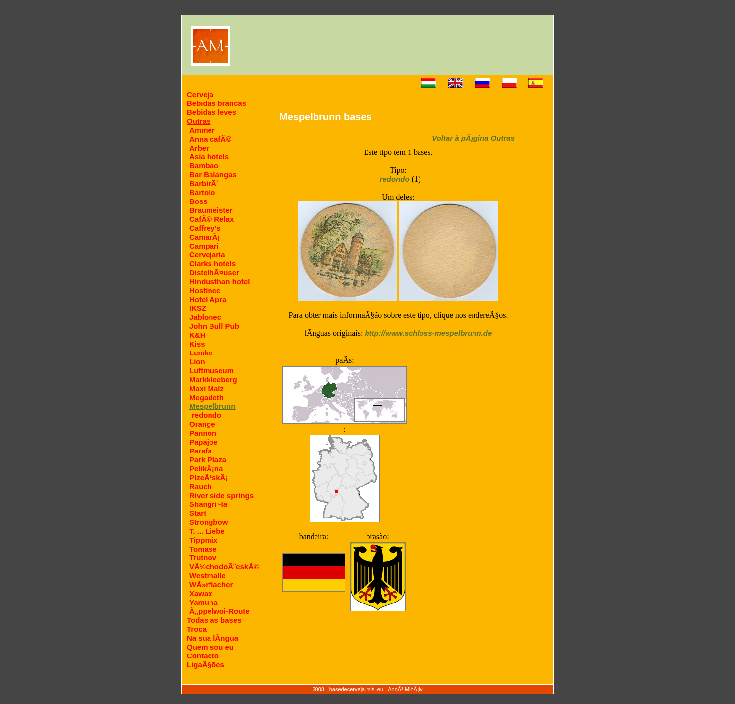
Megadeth (206, 397)
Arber (199, 148)
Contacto (203, 656)
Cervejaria (207, 255)
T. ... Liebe (207, 531)
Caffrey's (205, 228)
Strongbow (208, 522)
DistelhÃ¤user (214, 272)
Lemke (201, 353)
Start (197, 513)
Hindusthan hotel (219, 281)
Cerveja (200, 94)
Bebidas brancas (216, 103)
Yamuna (203, 602)
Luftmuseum (211, 370)
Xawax (200, 593)
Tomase (203, 549)
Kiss (197, 344)
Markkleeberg (213, 379)
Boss (198, 201)
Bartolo (202, 192)
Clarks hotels (212, 263)
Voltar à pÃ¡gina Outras (473, 138)
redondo (206, 415)
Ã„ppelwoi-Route (219, 611)
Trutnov (202, 557)
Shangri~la (208, 504)
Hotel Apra (207, 299)
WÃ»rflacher (211, 584)
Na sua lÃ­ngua (212, 638)
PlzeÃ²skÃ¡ (208, 477)
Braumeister (211, 210)
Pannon (202, 433)
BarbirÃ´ (204, 183)
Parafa (200, 451)
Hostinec (204, 290)
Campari (204, 246)
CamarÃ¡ (204, 237)
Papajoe (203, 442)
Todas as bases (214, 620)
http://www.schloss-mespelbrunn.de (428, 333)
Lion (197, 361)
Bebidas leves (211, 112)
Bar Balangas (213, 174)
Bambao (203, 165)
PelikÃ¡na (206, 468)
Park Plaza (207, 459)
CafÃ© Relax (211, 219)
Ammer (202, 130)
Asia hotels (209, 156)
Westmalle (207, 575)
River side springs (221, 495)
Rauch (200, 486)
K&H (197, 335)
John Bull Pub (214, 326)
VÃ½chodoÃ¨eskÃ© (224, 566)
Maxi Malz (206, 388)
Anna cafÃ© (210, 139)
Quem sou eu (210, 647)
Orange (202, 424)
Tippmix (203, 540)
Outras (198, 121)
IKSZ (197, 308)
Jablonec (205, 317)
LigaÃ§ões (205, 664)
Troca (197, 629)
